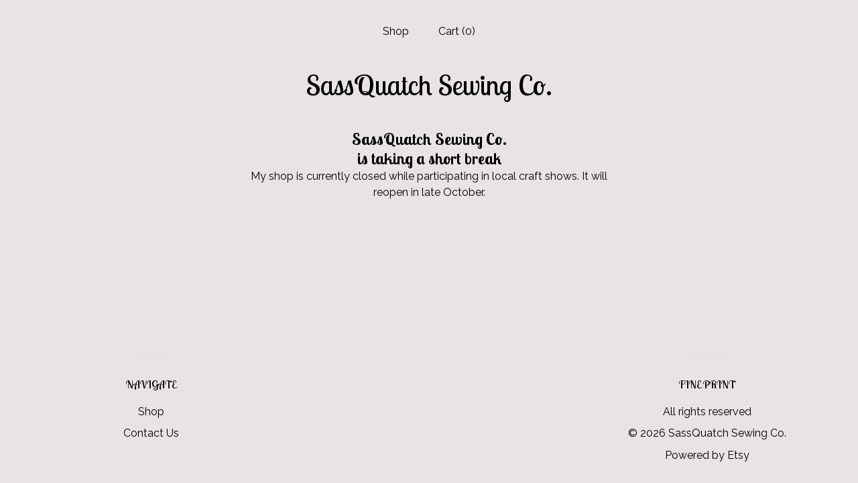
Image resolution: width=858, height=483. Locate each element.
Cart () (456, 31)
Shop (396, 31)
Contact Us (151, 433)
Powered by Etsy (707, 455)
